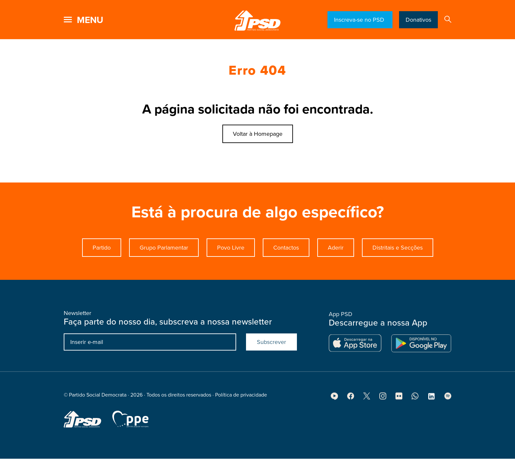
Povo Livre (230, 247)
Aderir (336, 247)
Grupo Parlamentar (164, 247)
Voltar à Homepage (257, 133)
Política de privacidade (241, 397)
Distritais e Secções (397, 247)
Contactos (286, 247)
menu (90, 20)
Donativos (418, 19)
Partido (102, 247)
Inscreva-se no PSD (360, 19)
